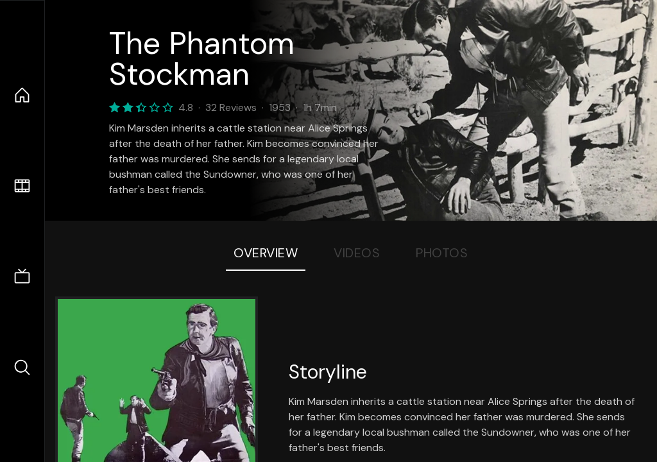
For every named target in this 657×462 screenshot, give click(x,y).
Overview (266, 252)
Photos (442, 252)
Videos (357, 252)
